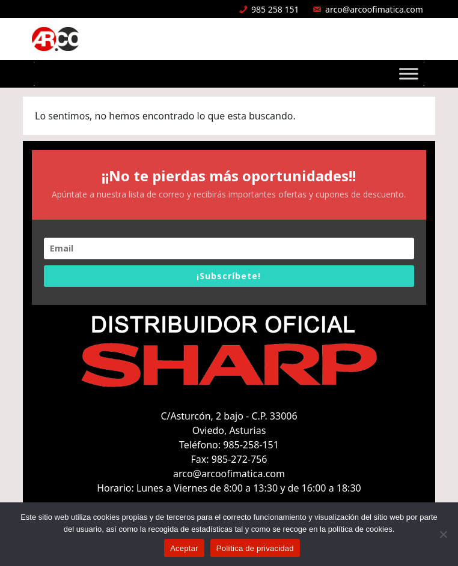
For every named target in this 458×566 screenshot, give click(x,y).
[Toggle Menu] (408, 73)
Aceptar (184, 548)
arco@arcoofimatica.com (374, 9)
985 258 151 (275, 9)
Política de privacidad (255, 548)
